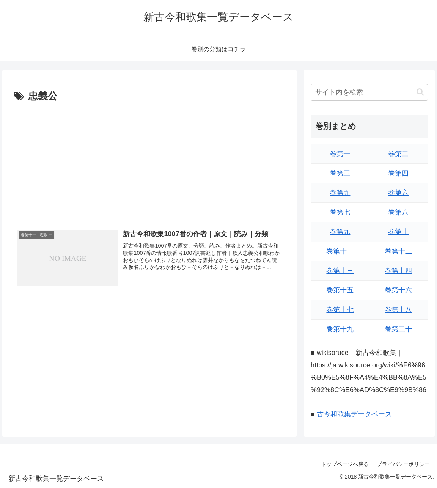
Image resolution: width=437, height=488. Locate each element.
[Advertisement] (149, 162)
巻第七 (340, 212)
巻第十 (398, 231)
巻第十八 (398, 310)
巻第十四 (398, 271)
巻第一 (340, 154)
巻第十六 (398, 290)
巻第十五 (340, 290)
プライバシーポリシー (403, 464)
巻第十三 (340, 271)
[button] (420, 92)
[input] (369, 92)
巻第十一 (340, 251)
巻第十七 (340, 310)
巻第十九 (340, 329)
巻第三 (340, 173)
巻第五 (340, 192)
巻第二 (398, 154)
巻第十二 (398, 251)
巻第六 (398, 192)
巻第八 (398, 212)
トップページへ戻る (345, 464)
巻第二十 (398, 329)
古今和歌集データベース (354, 414)
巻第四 (398, 173)
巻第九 (340, 231)
